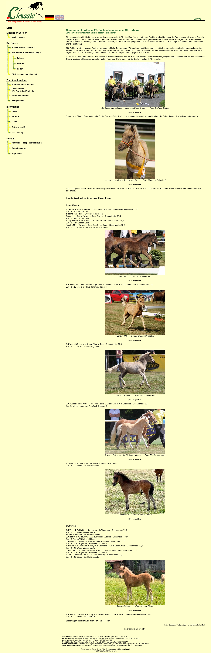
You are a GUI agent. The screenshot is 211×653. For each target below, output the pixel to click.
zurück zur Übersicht (135, 629)
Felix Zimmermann (109, 649)
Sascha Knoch (124, 649)
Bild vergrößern (135, 112)
